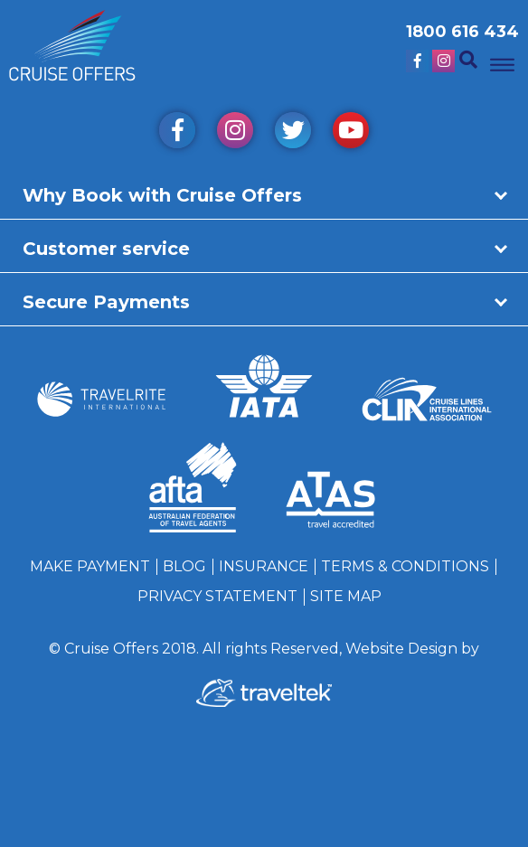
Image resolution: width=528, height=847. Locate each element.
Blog (184, 566)
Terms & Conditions (405, 566)
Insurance (263, 566)
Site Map (346, 596)
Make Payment (90, 566)
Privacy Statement (217, 596)
